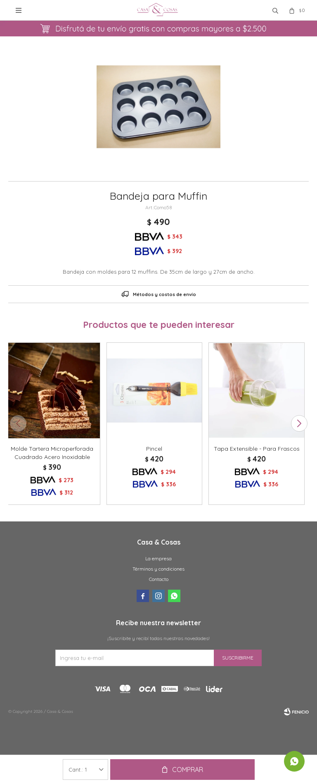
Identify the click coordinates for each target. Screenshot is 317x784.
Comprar (187, 769)
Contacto (158, 579)
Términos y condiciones (158, 569)
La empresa (158, 558)
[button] (299, 423)
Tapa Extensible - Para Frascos (257, 448)
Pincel (154, 448)
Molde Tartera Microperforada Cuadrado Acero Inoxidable (52, 453)
